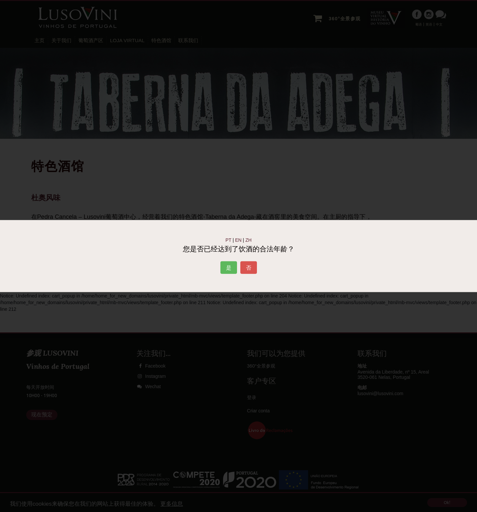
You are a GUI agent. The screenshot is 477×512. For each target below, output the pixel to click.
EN (238, 240)
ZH (248, 240)
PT (228, 240)
